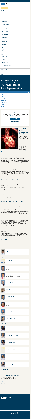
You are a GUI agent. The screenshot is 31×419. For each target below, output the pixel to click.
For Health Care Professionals (6, 65)
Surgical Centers (4, 47)
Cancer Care (4, 46)
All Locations (4, 52)
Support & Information (5, 31)
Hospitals (3, 50)
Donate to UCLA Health (5, 62)
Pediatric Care (4, 44)
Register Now (3, 381)
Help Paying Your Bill (5, 34)
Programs (2, 96)
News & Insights (4, 57)
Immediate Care (4, 41)
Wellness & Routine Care (5, 24)
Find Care (2, 10)
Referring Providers (4, 102)
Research (2, 104)
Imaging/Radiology (4, 49)
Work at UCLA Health (5, 63)
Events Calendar (4, 60)
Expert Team (3, 106)
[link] (10, 413)
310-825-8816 (5, 371)
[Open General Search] (28, 1)
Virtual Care (4, 15)
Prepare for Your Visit (5, 28)
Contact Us (2, 74)
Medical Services (4, 19)
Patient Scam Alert (4, 37)
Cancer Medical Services (5, 21)
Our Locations (3, 98)
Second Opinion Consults (5, 18)
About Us (2, 94)
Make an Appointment (5, 16)
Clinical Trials (4, 22)
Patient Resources (4, 26)
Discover (2, 54)
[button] (15, 69)
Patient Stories (4, 59)
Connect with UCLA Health (6, 66)
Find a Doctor (4, 12)
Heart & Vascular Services (15, 76)
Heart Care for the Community (6, 391)
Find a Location (4, 13)
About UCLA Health (5, 56)
